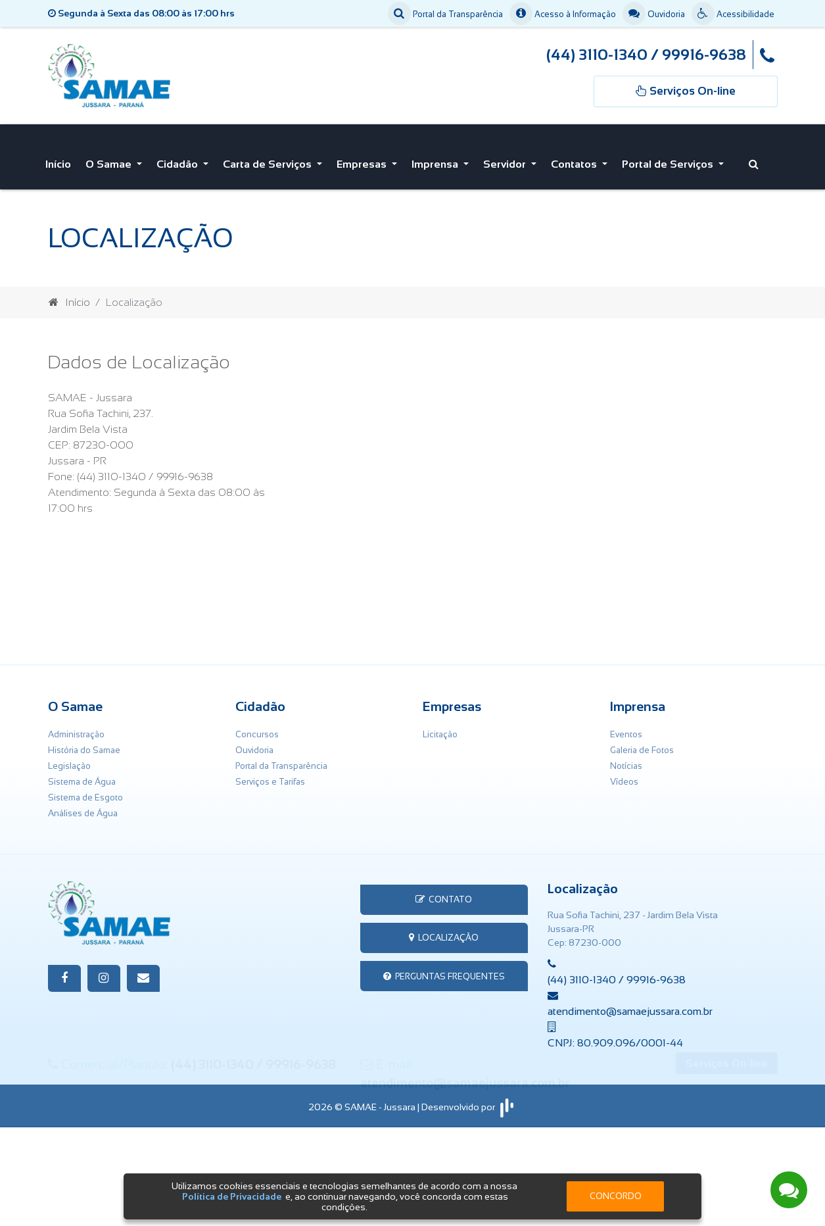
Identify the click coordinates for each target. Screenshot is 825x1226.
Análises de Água (83, 807)
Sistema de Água (82, 775)
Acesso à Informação (562, 14)
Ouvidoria (654, 14)
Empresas (363, 160)
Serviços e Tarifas (270, 775)
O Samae (109, 160)
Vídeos (624, 775)
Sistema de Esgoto (85, 791)
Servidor (506, 160)
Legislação (69, 759)
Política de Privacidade (231, 1196)
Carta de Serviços (268, 160)
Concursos (257, 728)
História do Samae (84, 743)
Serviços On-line (727, 1163)
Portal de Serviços (669, 160)
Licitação (440, 728)
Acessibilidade (733, 14)
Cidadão (178, 160)
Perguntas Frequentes (444, 970)
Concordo (616, 1196)
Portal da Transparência (445, 14)
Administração (76, 728)
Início (58, 160)
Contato (443, 893)
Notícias (626, 759)
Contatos (575, 160)
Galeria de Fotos (642, 743)
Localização (444, 931)
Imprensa (436, 160)
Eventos (626, 728)
